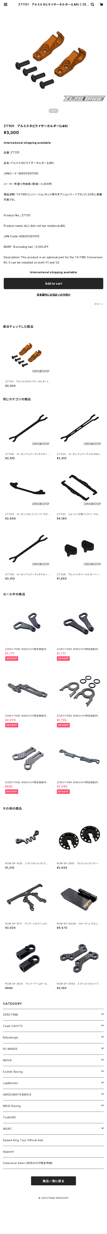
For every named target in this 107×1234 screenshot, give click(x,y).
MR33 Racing (12, 1105)
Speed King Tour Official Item (23, 1140)
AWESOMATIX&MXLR (17, 1094)
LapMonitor (10, 1083)
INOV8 (7, 1060)
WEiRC (7, 1128)
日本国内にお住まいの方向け (53, 294)
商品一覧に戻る (53, 1181)
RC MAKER (10, 1048)
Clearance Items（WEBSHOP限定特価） (28, 1163)
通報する (98, 304)
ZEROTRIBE (11, 1014)
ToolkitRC (9, 1117)
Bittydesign (10, 1037)
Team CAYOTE (13, 1026)
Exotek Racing (13, 1071)
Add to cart (53, 283)
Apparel (8, 1151)
